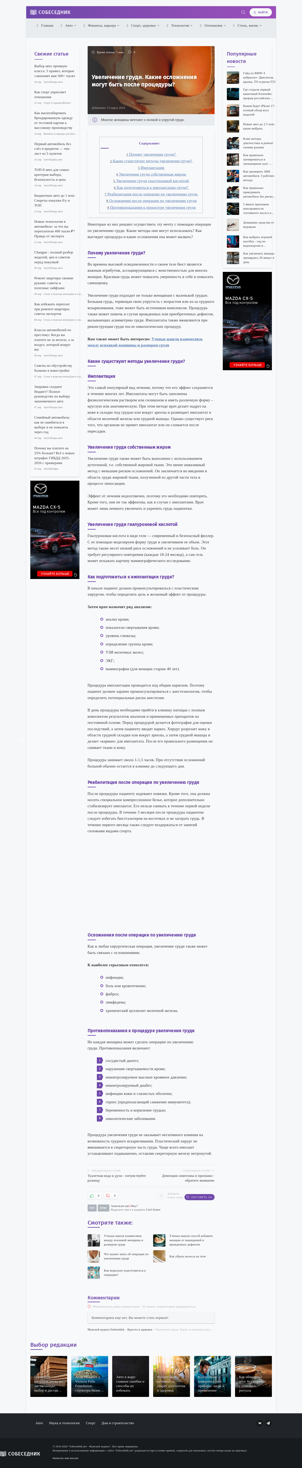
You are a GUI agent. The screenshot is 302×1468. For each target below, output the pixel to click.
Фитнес (67, 102)
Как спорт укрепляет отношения (50, 94)
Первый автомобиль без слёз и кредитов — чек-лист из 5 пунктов (52, 149)
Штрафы (54, 468)
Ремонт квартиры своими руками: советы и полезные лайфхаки (53, 283)
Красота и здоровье (139, 1327)
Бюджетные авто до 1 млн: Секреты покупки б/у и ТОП (54, 200)
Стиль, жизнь (245, 25)
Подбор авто (56, 159)
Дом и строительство (81, 294)
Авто (66, 25)
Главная (44, 25)
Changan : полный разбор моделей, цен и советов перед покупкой (53, 257)
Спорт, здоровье (141, 25)
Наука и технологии (64, 1422)
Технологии (177, 25)
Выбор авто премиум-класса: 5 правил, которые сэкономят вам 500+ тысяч (54, 71)
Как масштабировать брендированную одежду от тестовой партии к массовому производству (53, 120)
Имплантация (151, 168)
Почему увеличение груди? (151, 154)
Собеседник (54, 12)
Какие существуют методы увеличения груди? (151, 161)
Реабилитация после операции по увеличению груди (152, 194)
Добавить (167, 1195)
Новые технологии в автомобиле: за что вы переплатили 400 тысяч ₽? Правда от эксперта (54, 229)
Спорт (90, 1422)
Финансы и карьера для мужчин (61, 133)
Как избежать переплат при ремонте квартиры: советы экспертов (52, 309)
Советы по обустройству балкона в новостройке (53, 368)
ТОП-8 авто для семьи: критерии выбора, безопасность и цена (52, 175)
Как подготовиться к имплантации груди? (151, 187)
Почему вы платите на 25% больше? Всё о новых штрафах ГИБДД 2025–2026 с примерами (54, 455)
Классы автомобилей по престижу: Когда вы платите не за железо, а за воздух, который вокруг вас (54, 339)
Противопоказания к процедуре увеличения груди (151, 207)
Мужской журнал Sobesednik (106, 1327)
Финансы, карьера (99, 25)
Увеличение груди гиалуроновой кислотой (151, 181)
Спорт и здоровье (53, 102)
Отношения (210, 25)
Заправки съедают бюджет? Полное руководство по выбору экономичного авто (52, 394)
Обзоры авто (56, 82)
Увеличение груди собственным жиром (151, 174)
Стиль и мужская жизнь (56, 294)
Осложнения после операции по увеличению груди (151, 201)
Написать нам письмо (65, 1456)
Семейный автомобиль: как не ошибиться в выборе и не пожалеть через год (52, 425)
